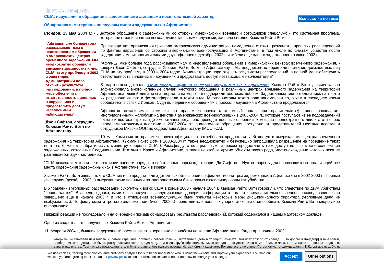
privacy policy (117, 257)
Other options (321, 256)
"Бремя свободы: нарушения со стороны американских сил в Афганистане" (208, 85)
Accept (291, 256)
